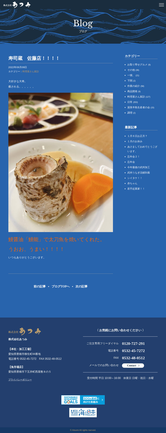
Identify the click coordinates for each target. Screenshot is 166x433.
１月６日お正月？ (137, 136)
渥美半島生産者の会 (140, 107)
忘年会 (131, 161)
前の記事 (40, 286)
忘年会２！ (133, 156)
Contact (131, 365)
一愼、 (133, 75)
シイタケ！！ (134, 178)
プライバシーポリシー (20, 379)
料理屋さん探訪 (30, 71)
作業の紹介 (135, 85)
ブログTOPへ (61, 286)
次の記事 (81, 286)
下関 (131, 80)
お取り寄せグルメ (139, 64)
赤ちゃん (132, 183)
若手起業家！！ (136, 188)
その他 (133, 69)
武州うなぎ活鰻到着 (138, 172)
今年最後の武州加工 (138, 167)
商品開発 (134, 91)
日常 (132, 102)
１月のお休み (134, 141)
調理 (131, 112)
